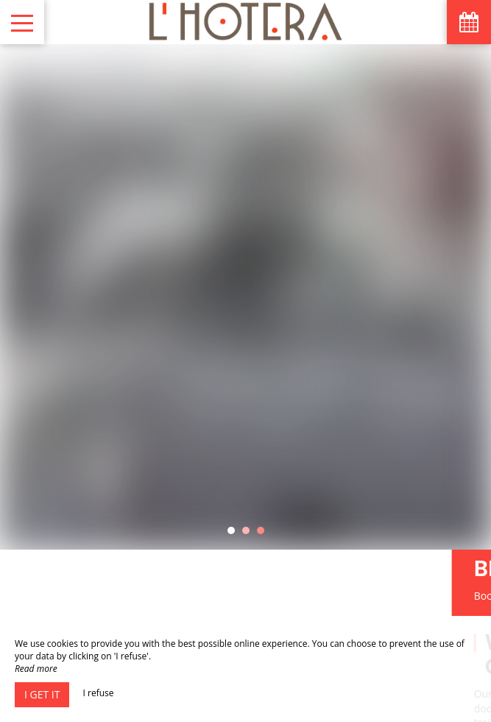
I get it (42, 694)
